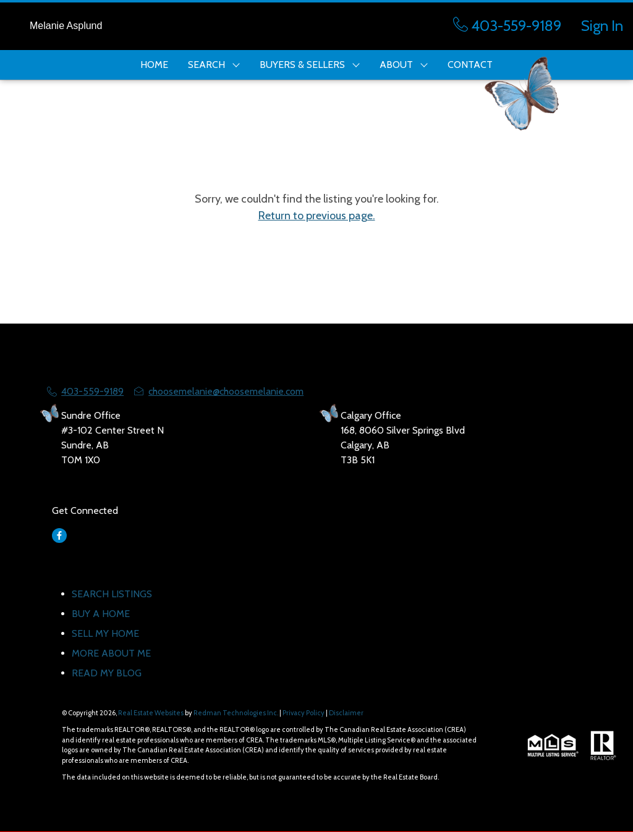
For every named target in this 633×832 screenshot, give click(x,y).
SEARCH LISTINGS (112, 594)
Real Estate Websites (151, 712)
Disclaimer (346, 712)
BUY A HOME (101, 614)
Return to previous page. (316, 215)
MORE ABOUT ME (111, 653)
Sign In (602, 26)
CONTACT (470, 64)
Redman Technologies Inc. (236, 712)
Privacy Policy (304, 712)
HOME (154, 64)
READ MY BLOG (107, 673)
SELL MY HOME (105, 633)
